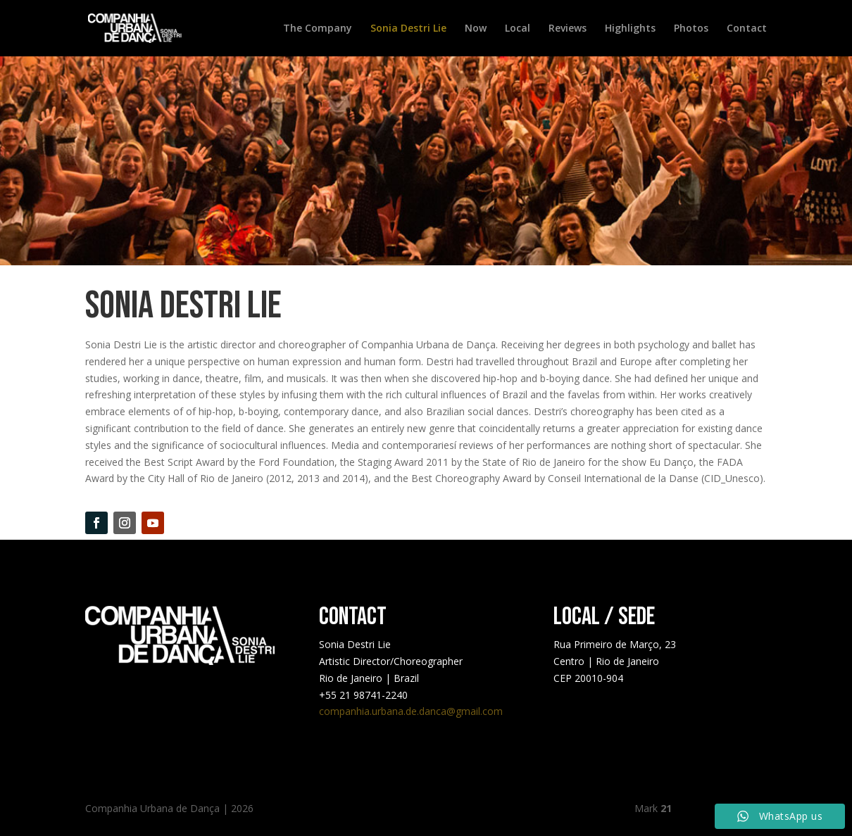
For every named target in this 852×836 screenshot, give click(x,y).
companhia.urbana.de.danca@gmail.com (411, 711)
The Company (317, 28)
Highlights (630, 28)
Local (517, 28)
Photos (691, 28)
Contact (747, 28)
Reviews (568, 28)
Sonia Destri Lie (408, 28)
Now (476, 28)
